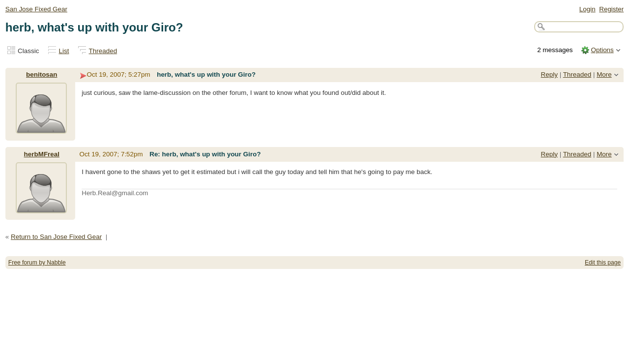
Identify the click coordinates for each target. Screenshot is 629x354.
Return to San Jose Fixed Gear (56, 236)
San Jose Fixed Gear (36, 9)
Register (611, 9)
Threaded (103, 51)
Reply (549, 74)
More (604, 74)
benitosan (41, 74)
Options (602, 50)
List (64, 51)
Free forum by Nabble (37, 262)
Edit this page (603, 262)
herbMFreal (41, 154)
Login (587, 9)
